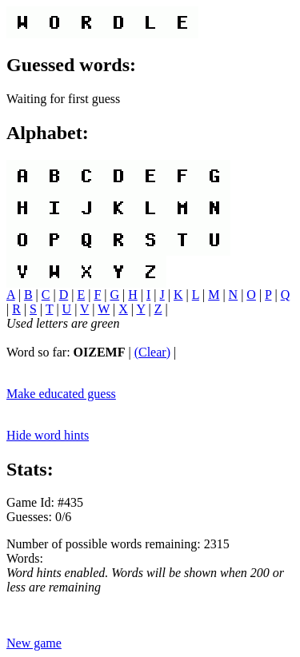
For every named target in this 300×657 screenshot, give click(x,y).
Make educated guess (61, 393)
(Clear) (152, 352)
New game (34, 643)
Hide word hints (47, 435)
